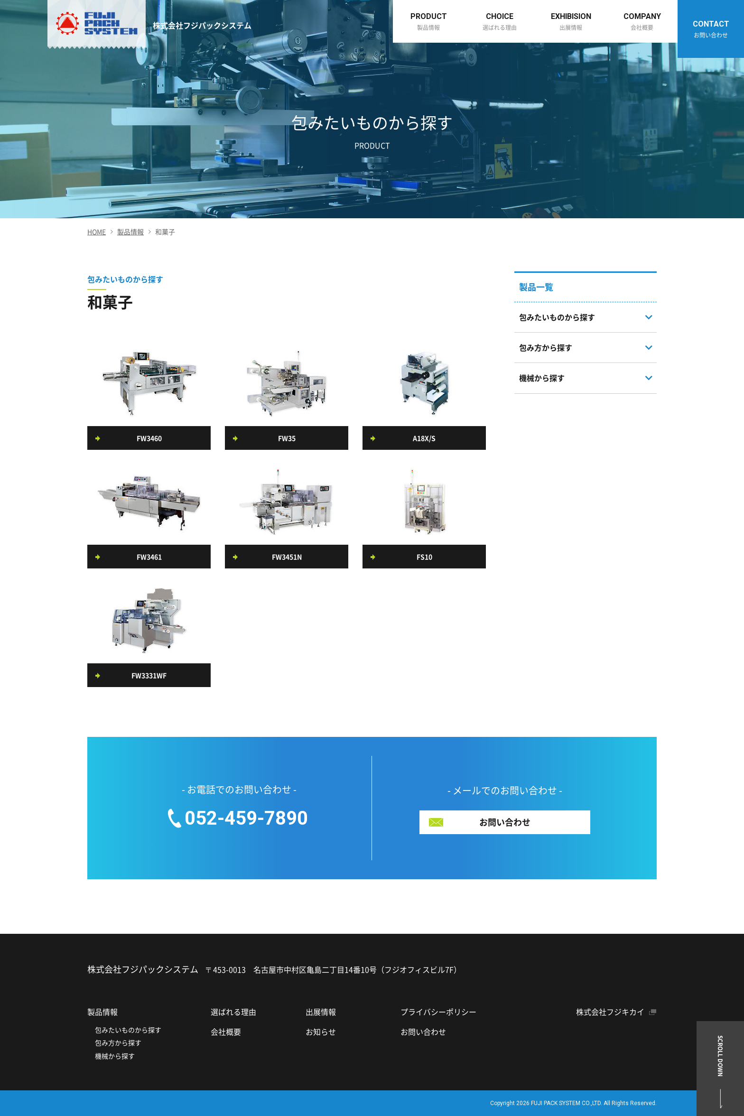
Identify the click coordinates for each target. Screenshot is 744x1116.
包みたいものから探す (128, 1029)
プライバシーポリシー (438, 1011)
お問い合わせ (423, 1031)
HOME (96, 231)
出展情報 (321, 1011)
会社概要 (226, 1031)
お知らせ (321, 1031)
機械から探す (115, 1055)
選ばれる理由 (233, 1011)
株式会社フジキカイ (610, 1011)
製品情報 (130, 231)
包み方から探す (118, 1042)
